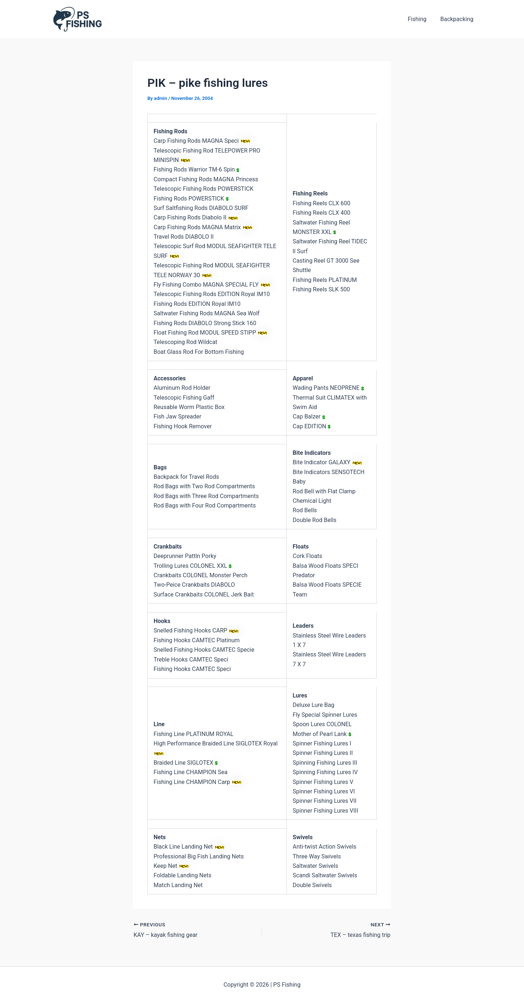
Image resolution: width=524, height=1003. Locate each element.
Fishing (420, 19)
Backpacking (458, 19)
